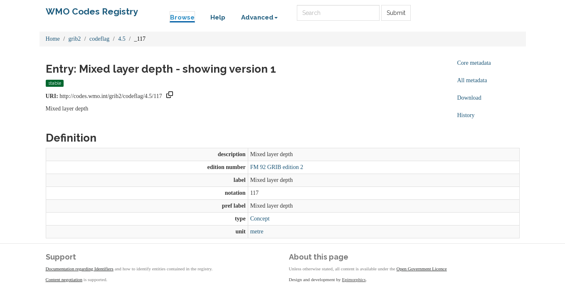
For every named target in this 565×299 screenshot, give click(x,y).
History (466, 115)
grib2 (75, 39)
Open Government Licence (422, 268)
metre (257, 231)
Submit (396, 13)
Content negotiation (64, 279)
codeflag (99, 39)
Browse (182, 17)
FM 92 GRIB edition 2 (276, 167)
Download (469, 98)
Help (217, 17)
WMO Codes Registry (92, 11)
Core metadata (474, 63)
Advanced (259, 17)
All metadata (472, 80)
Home (53, 39)
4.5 (122, 39)
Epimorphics (354, 279)
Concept (260, 219)
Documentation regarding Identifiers (79, 268)
